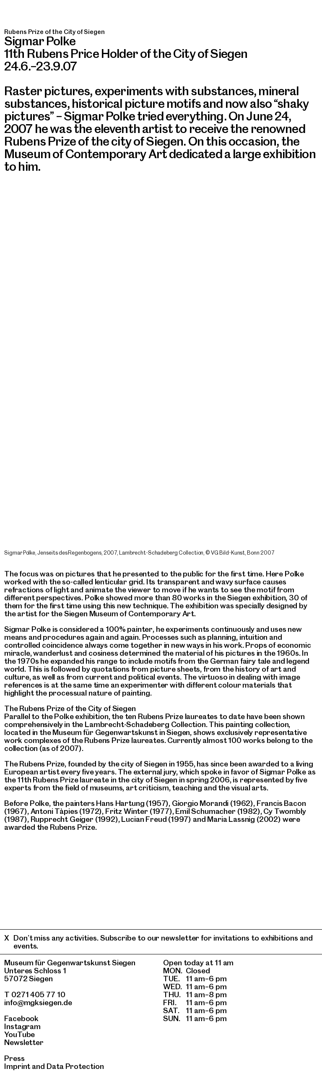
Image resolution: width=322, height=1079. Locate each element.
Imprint (17, 1066)
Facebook (21, 1018)
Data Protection (75, 1066)
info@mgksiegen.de (38, 1002)
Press (14, 1058)
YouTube (19, 1034)
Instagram (22, 1026)
